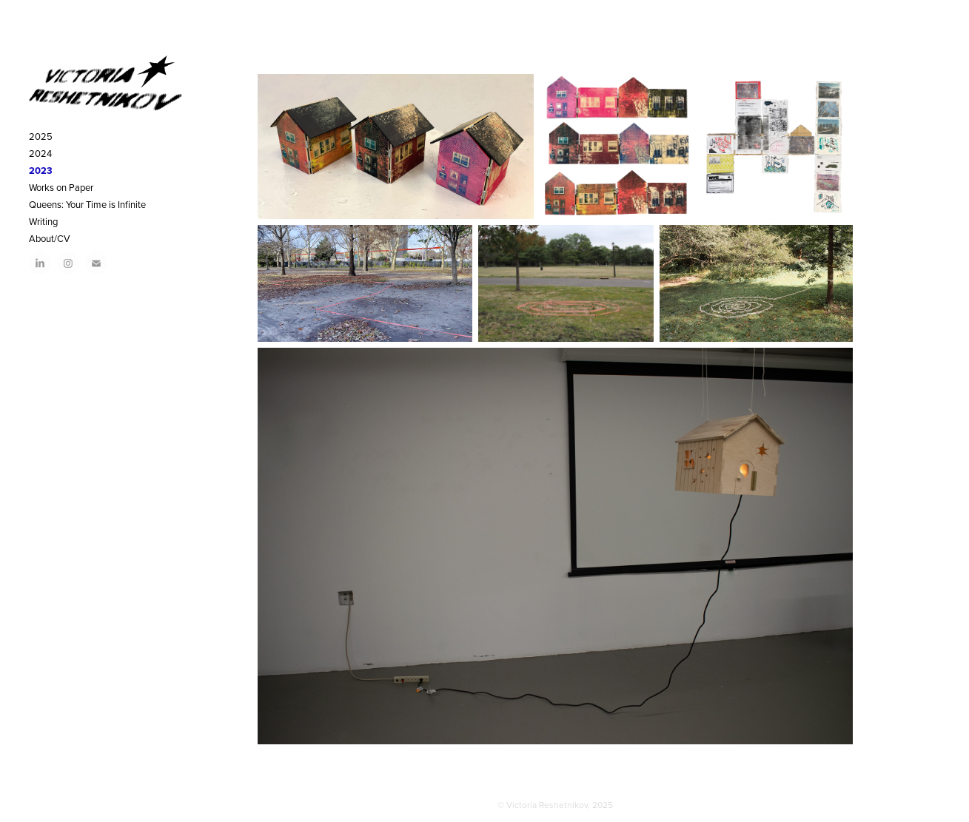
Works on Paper (61, 187)
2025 (41, 136)
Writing (43, 221)
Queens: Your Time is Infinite (87, 204)
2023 (41, 171)
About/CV (49, 238)
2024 (40, 153)
